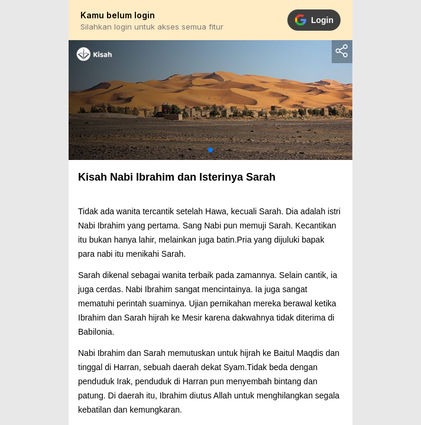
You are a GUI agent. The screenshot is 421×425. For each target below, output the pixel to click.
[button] (210, 150)
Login (313, 20)
